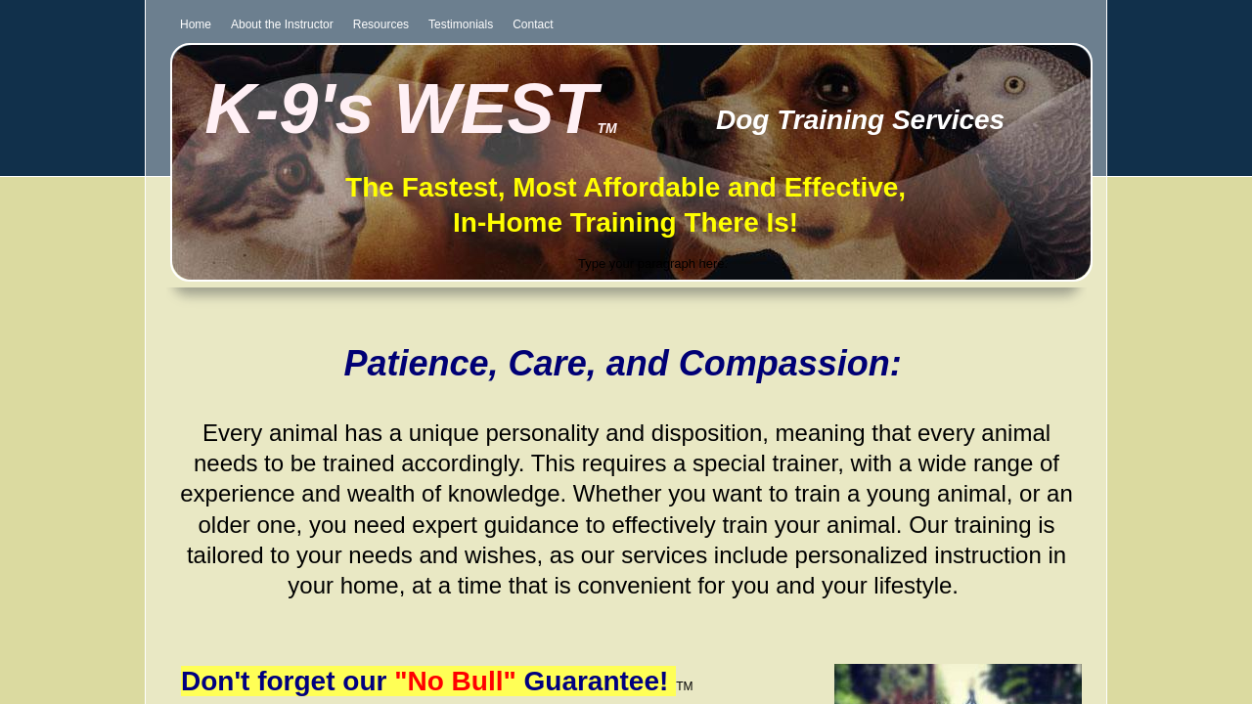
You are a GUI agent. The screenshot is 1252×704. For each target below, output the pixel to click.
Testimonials (460, 24)
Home (195, 24)
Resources (381, 24)
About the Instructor (282, 24)
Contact (533, 24)
